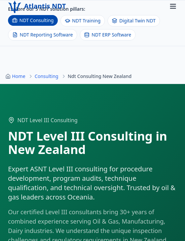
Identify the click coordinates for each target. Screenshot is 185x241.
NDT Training (83, 20)
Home (18, 76)
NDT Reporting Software (42, 34)
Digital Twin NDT (134, 20)
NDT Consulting (33, 20)
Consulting (46, 76)
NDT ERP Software (107, 34)
